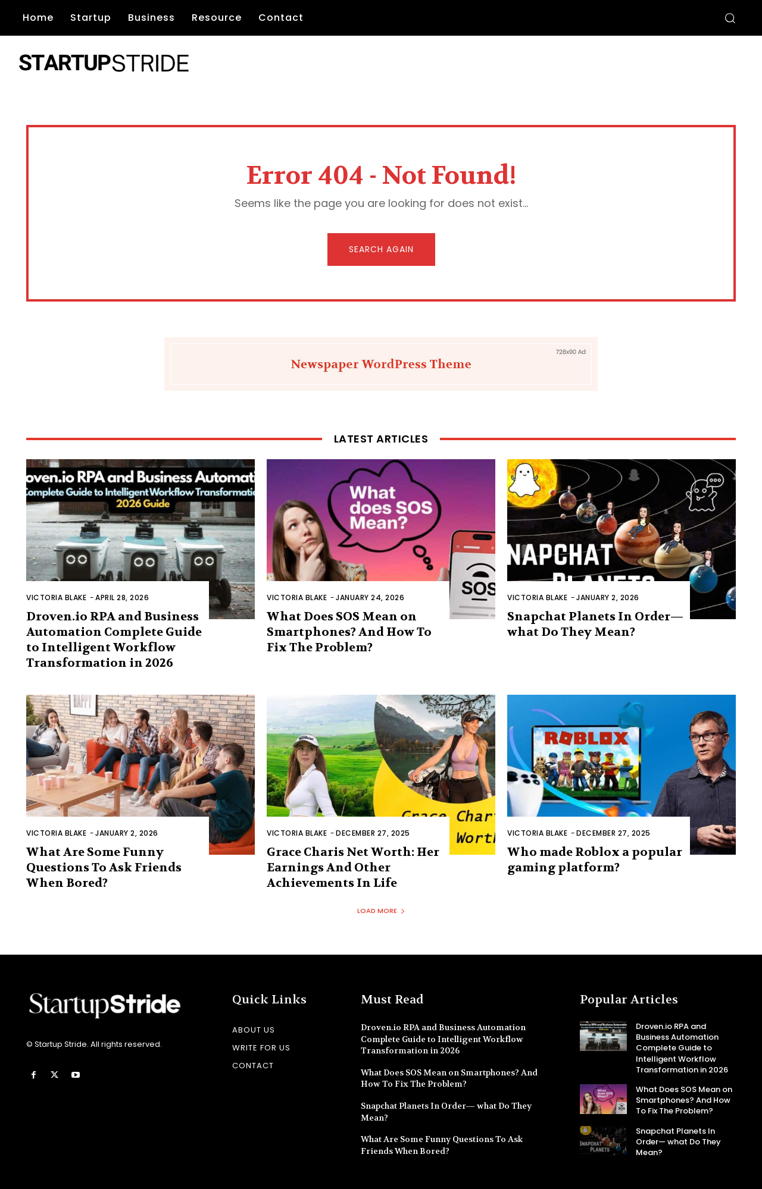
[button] (730, 18)
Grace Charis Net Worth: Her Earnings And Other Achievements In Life (353, 867)
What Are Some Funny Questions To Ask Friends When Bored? (104, 867)
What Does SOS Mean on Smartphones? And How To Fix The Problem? (349, 632)
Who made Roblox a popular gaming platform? (594, 860)
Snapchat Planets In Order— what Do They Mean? (595, 624)
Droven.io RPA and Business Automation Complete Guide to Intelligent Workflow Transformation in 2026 (114, 639)
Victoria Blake (56, 597)
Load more (381, 910)
